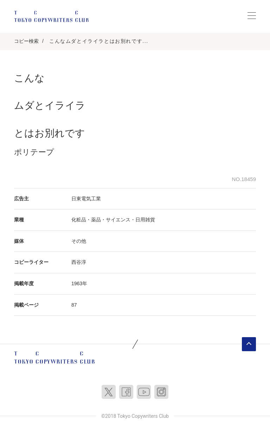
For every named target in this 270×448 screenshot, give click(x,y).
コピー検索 (26, 41)
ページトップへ (249, 344)
